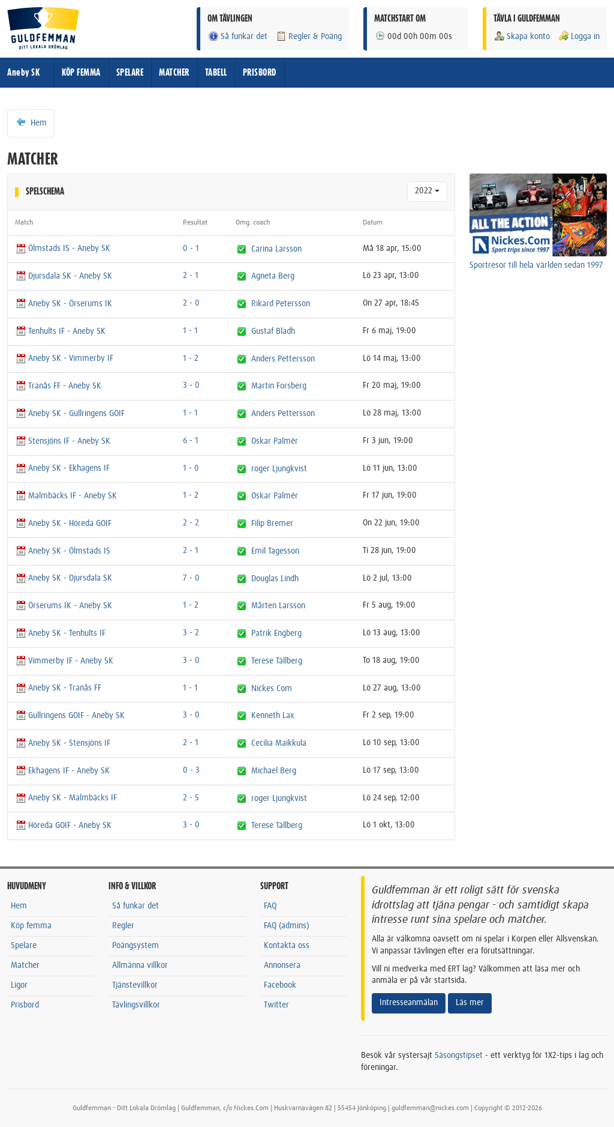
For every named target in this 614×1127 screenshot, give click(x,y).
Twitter (276, 1005)
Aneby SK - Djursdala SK (63, 578)
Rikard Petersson (280, 304)
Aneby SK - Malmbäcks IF (66, 798)
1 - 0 (191, 468)
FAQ (270, 906)
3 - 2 (191, 633)
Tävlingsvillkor (136, 1005)
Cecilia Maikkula (278, 743)
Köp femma (31, 926)
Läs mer (470, 1003)
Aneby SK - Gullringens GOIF (70, 413)
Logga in (579, 36)
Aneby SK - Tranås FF (58, 688)
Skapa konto (521, 36)
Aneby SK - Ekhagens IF (62, 468)
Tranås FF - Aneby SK (58, 386)
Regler (123, 926)
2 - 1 (190, 275)
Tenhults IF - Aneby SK (60, 331)
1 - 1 (190, 331)
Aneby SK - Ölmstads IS (62, 551)
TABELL (216, 72)
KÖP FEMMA (81, 72)
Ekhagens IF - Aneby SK (62, 771)
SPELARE (130, 72)
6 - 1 (190, 441)
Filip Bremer (272, 523)
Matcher (25, 965)
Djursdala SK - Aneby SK (63, 276)
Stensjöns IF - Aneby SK (62, 441)
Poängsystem (135, 945)
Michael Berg (273, 771)
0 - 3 (191, 770)
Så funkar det (237, 36)
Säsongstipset (459, 1055)
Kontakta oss (286, 945)
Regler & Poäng (308, 36)
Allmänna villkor (140, 965)
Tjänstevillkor (135, 985)
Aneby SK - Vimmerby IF (64, 358)
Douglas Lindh (275, 578)
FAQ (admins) (286, 926)
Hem (31, 122)
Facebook (280, 985)
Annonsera (282, 965)
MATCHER (174, 72)
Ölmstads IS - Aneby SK (62, 248)
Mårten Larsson (278, 606)
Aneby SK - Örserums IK (63, 304)
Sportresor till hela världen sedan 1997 (536, 265)
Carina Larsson (276, 248)
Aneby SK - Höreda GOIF (63, 523)
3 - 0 (191, 385)
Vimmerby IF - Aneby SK (64, 661)
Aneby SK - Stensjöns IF (62, 743)
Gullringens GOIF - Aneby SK (70, 716)
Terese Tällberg (276, 661)
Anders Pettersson (283, 358)
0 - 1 (191, 248)
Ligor (19, 985)
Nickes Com (271, 688)
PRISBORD (259, 72)
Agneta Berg (272, 276)
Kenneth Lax (272, 716)
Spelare (24, 945)
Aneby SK (23, 72)
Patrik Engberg (276, 633)
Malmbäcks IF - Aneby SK (66, 496)
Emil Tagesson (275, 551)
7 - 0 (191, 578)
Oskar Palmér (274, 441)
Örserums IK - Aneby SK (63, 606)
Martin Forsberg (278, 386)
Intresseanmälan (409, 1003)
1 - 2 (190, 358)
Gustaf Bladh (273, 331)
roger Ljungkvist (279, 468)
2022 (427, 191)
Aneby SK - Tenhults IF (60, 633)
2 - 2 (191, 523)
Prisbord (25, 1005)
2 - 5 (191, 798)
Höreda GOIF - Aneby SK (63, 825)
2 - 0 (191, 303)
